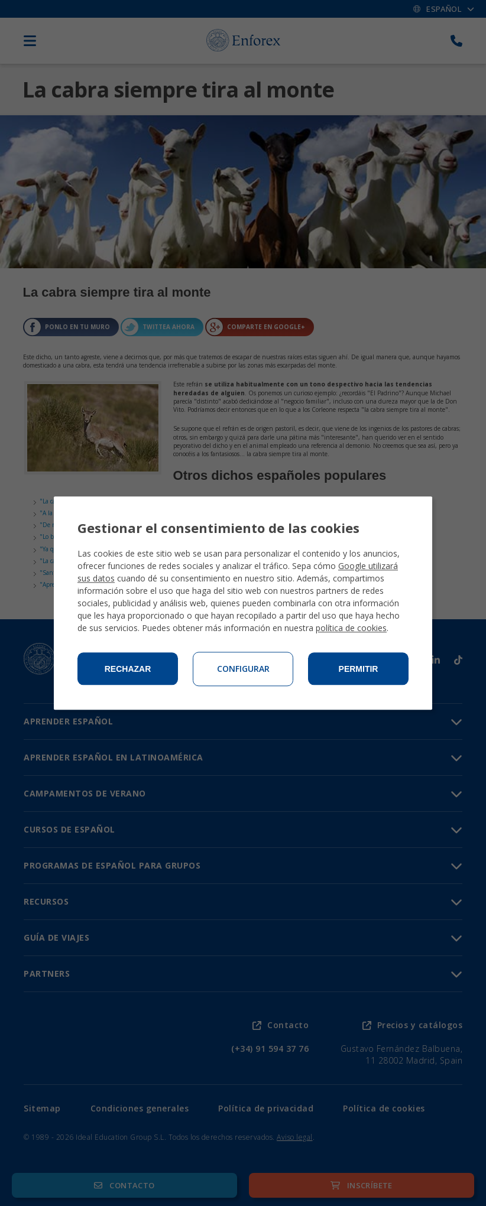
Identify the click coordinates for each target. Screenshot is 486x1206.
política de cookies (351, 627)
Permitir (358, 669)
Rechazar (128, 669)
